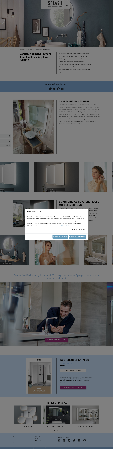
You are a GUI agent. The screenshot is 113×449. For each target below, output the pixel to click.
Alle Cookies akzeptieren (77, 236)
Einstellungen (77, 229)
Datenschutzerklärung (66, 225)
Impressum (82, 225)
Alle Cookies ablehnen (60, 236)
